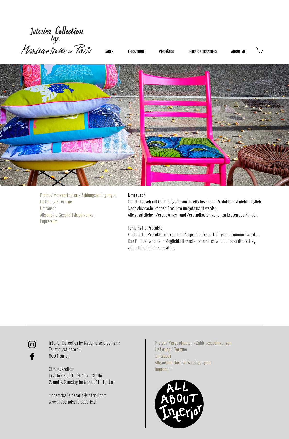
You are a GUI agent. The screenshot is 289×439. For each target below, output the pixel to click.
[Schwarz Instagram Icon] (32, 344)
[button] (260, 49)
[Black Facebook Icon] (32, 356)
